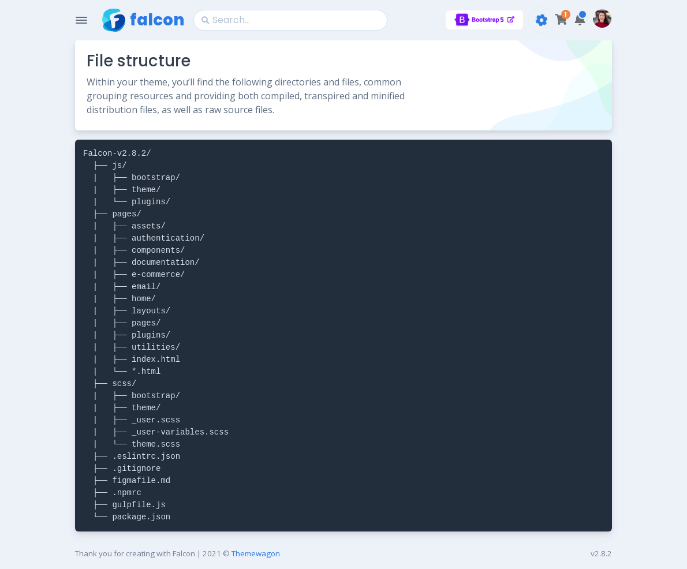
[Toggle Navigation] (81, 20)
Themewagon (256, 553)
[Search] (290, 20)
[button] (580, 20)
